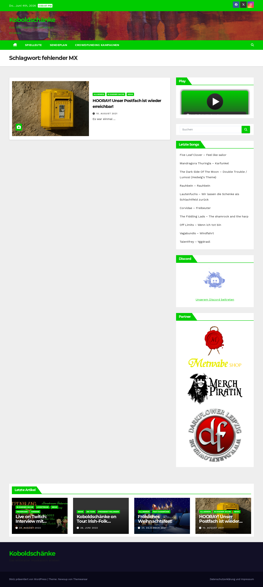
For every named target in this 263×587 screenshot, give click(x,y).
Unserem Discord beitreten (215, 299)
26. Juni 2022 (89, 528)
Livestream (42, 507)
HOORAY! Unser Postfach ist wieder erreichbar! (219, 521)
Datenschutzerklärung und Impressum (232, 579)
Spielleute (33, 45)
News (130, 94)
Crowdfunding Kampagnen (97, 45)
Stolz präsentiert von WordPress (28, 579)
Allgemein (99, 94)
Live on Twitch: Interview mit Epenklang (31, 521)
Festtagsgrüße (161, 512)
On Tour (91, 512)
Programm (22, 512)
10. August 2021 (106, 113)
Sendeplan (58, 45)
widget (215, 101)
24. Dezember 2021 (154, 528)
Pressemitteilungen (108, 512)
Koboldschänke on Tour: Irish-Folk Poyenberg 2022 (96, 521)
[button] (252, 45)
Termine (35, 512)
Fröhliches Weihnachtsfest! (155, 519)
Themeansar (80, 579)
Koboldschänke (32, 20)
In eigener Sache (116, 94)
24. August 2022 (30, 528)
